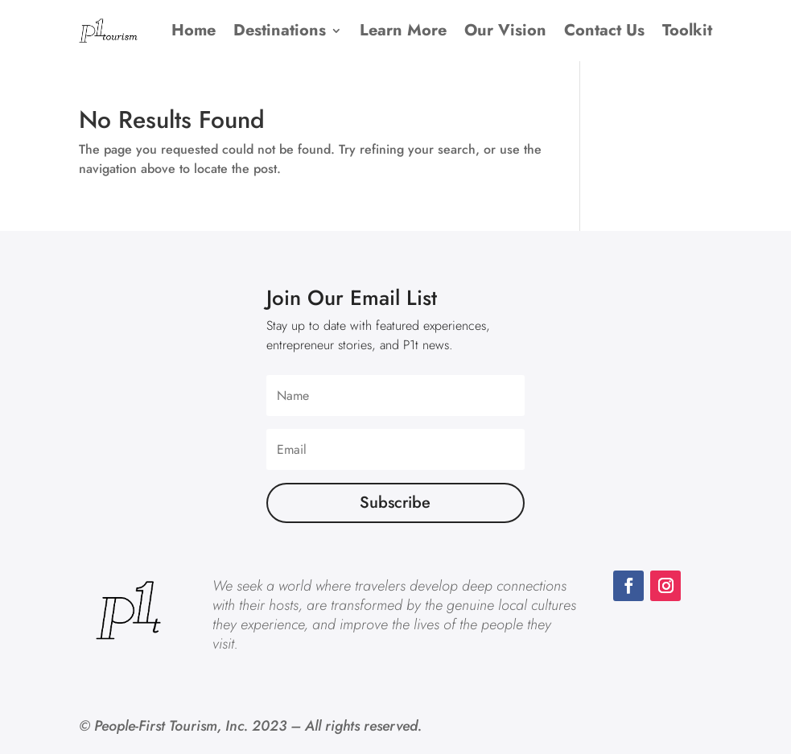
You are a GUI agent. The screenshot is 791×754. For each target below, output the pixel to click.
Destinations (279, 30)
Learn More (403, 30)
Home (193, 30)
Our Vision (505, 30)
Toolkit (687, 30)
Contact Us (604, 30)
